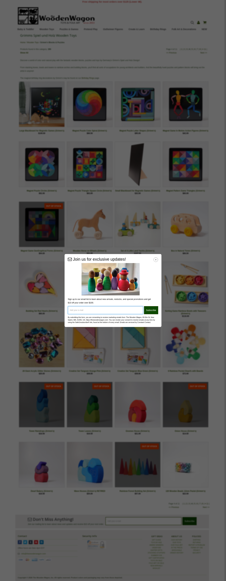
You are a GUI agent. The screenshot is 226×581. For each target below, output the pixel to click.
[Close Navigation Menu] (156, 259)
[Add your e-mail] (105, 310)
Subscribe (151, 310)
